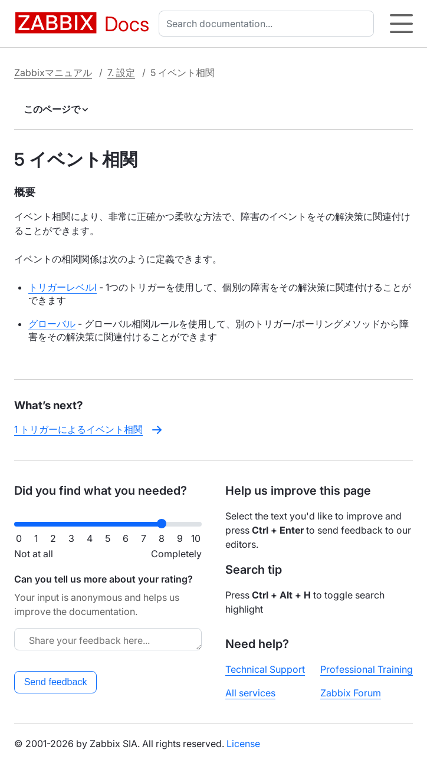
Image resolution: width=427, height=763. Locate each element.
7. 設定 (121, 72)
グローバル (51, 324)
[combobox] (269, 23)
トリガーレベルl (62, 287)
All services (250, 693)
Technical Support (265, 669)
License (243, 743)
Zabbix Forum (350, 693)
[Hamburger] (401, 23)
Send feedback (55, 682)
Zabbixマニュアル (53, 72)
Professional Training (366, 669)
